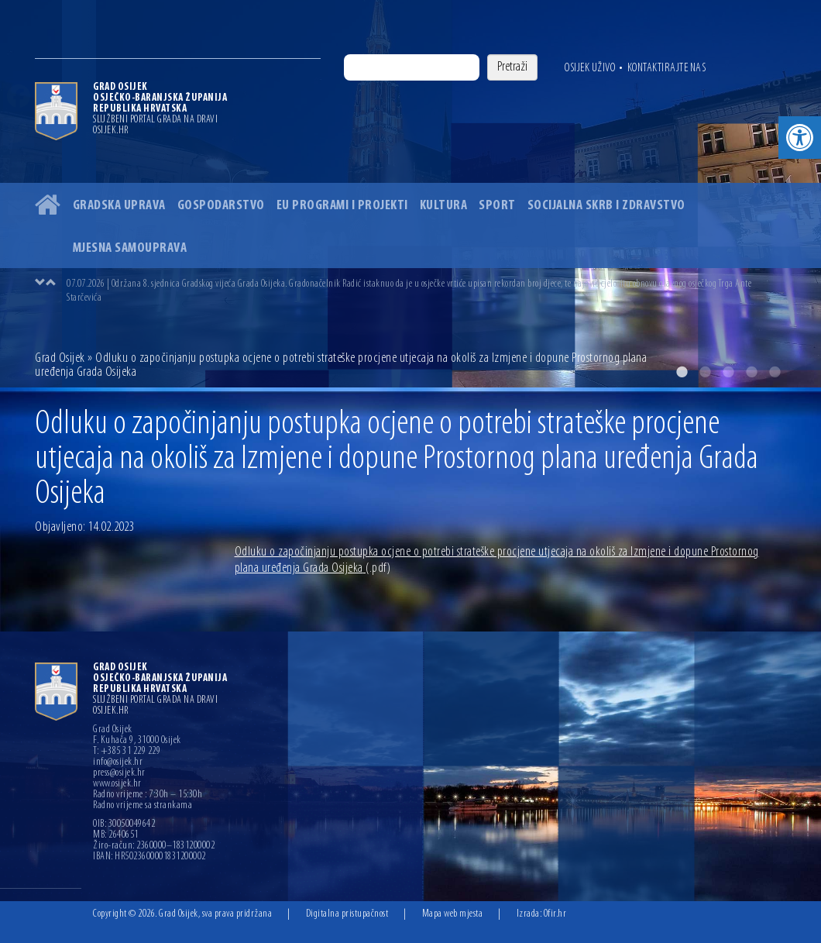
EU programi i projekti (342, 205)
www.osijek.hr (117, 784)
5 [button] (774, 372)
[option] (426, 290)
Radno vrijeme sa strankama (142, 805)
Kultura (444, 205)
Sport (497, 205)
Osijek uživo (590, 68)
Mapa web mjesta (452, 914)
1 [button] (681, 372)
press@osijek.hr (119, 773)
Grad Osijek (60, 358)
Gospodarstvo (221, 205)
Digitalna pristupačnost (347, 914)
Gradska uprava (119, 205)
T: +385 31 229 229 (126, 751)
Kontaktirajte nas (666, 68)
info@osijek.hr (118, 762)
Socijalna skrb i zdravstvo (606, 205)
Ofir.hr (555, 914)
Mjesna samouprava (130, 248)
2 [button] (705, 372)
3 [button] (728, 372)
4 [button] (751, 372)
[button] (799, 137)
